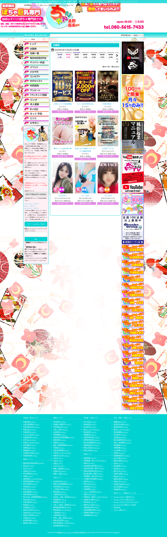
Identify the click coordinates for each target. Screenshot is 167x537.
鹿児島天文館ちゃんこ (122, 424)
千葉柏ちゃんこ (59, 447)
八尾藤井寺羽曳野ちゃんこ (93, 479)
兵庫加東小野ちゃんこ (92, 507)
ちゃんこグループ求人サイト (124, 499)
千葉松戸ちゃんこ (29, 518)
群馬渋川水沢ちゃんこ (31, 510)
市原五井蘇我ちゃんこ (61, 450)
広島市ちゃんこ (119, 453)
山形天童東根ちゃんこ (31, 424)
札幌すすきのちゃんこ (31, 442)
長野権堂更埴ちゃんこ (92, 440)
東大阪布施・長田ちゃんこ (93, 473)
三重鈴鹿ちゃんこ (59, 515)
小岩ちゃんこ (58, 458)
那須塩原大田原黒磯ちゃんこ (63, 437)
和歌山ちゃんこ (89, 463)
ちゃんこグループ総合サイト (124, 497)
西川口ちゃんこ (29, 466)
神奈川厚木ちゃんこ (30, 494)
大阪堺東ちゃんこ (90, 489)
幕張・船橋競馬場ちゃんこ (63, 445)
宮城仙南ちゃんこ (29, 422)
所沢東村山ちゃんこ (60, 427)
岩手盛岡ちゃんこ (29, 445)
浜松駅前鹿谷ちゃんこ (61, 525)
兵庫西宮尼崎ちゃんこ (92, 512)
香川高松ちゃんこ (120, 434)
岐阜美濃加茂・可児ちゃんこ (63, 523)
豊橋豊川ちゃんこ (59, 502)
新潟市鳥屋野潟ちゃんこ (92, 442)
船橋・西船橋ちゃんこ (61, 468)
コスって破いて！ (120, 510)
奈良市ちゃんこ (89, 481)
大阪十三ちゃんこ (90, 494)
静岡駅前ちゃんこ (59, 499)
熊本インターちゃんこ (122, 429)
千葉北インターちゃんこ (62, 453)
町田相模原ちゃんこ (30, 492)
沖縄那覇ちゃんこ (120, 447)
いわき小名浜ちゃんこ (31, 434)
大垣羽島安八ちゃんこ (61, 486)
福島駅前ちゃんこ (29, 450)
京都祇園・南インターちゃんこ (95, 460)
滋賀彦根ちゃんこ (90, 458)
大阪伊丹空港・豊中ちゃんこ (94, 468)
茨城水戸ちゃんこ (29, 471)
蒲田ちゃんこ (58, 463)
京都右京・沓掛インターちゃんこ (96, 497)
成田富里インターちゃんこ (33, 479)
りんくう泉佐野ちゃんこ (92, 492)
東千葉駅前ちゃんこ (30, 473)
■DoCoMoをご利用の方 (32, 204)
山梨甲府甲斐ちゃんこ (92, 437)
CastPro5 (116, 532)
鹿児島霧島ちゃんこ (121, 432)
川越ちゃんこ (28, 476)
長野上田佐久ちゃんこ (92, 447)
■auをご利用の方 (30, 206)
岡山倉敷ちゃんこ (120, 466)
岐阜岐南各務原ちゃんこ (62, 507)
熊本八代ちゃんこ (120, 471)
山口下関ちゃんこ (120, 458)
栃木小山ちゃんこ (29, 489)
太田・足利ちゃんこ (60, 429)
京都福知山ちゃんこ (91, 515)
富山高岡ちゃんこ (90, 424)
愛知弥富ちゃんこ (59, 492)
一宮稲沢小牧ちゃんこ (61, 489)
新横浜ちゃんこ (59, 442)
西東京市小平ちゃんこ (61, 455)
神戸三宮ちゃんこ (90, 484)
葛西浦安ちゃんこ (59, 440)
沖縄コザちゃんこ (120, 481)
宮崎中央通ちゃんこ (121, 473)
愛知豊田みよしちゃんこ (62, 510)
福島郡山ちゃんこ (29, 447)
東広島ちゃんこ (119, 468)
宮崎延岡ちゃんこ (120, 489)
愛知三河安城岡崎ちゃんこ (63, 484)
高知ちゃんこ (118, 463)
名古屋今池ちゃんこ (60, 481)
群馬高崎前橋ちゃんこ (31, 481)
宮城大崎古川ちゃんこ (31, 427)
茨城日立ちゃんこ (59, 471)
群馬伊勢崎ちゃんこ (30, 520)
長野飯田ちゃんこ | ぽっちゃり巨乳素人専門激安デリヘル (73, 532)
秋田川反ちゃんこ (29, 429)
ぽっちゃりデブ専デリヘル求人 (125, 505)
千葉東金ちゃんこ (29, 507)
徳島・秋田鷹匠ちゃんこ (123, 442)
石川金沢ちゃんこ (90, 427)
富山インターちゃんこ (92, 429)
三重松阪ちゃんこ (59, 512)
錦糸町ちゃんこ (29, 505)
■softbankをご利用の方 (32, 208)
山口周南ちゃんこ (120, 450)
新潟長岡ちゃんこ (90, 432)
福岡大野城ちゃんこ (121, 460)
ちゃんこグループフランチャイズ (126, 502)
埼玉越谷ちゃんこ (59, 422)
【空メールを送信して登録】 (36, 224)
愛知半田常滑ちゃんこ (61, 520)
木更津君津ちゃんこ (30, 502)
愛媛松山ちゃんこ (120, 422)
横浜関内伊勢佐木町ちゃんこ (33, 463)
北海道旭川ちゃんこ (30, 437)
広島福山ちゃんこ (120, 437)
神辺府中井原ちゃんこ (122, 484)
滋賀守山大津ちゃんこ (92, 505)
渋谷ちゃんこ (58, 460)
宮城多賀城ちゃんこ (30, 455)
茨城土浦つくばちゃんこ (32, 512)
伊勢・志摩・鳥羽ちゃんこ (63, 518)
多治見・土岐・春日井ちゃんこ (64, 497)
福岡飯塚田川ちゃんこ (122, 455)
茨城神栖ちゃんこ (59, 434)
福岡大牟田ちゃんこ (121, 479)
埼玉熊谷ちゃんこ (29, 486)
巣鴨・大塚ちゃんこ (60, 473)
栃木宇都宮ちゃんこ (30, 484)
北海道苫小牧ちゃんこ (31, 453)
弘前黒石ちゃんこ (29, 432)
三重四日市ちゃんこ (60, 494)
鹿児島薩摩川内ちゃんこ (123, 440)
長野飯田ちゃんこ (90, 434)
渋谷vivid (117, 507)
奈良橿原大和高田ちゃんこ (93, 466)
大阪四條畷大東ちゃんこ (92, 510)
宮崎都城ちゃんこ (120, 445)
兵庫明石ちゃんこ (90, 486)
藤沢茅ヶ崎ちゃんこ (30, 523)
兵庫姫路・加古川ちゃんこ (93, 476)
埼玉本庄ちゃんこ (29, 499)
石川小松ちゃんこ (90, 422)
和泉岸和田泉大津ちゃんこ (93, 471)
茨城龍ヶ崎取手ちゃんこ (62, 424)
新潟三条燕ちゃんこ (91, 450)
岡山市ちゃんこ (119, 476)
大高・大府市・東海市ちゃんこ (64, 505)
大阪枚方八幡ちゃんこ (92, 499)
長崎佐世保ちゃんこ (121, 427)
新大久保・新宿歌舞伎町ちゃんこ (35, 497)
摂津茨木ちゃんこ (90, 502)
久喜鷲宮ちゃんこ (59, 432)
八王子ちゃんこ (59, 466)
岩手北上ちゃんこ (29, 440)
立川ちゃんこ (28, 468)
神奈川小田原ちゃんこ (31, 515)
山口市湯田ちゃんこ (121, 486)
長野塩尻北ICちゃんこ (92, 445)
